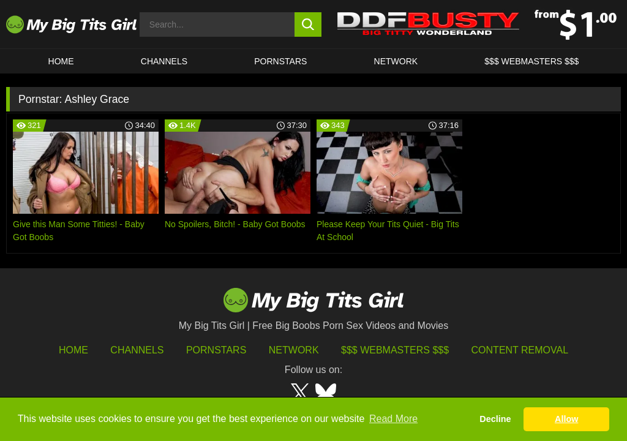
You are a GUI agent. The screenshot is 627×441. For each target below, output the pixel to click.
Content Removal (520, 350)
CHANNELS (164, 61)
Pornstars (280, 61)
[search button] (308, 24)
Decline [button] (495, 419)
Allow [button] (566, 419)
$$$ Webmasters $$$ (395, 350)
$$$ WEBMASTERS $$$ (531, 61)
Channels (136, 350)
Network (396, 61)
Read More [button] (393, 418)
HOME (61, 61)
